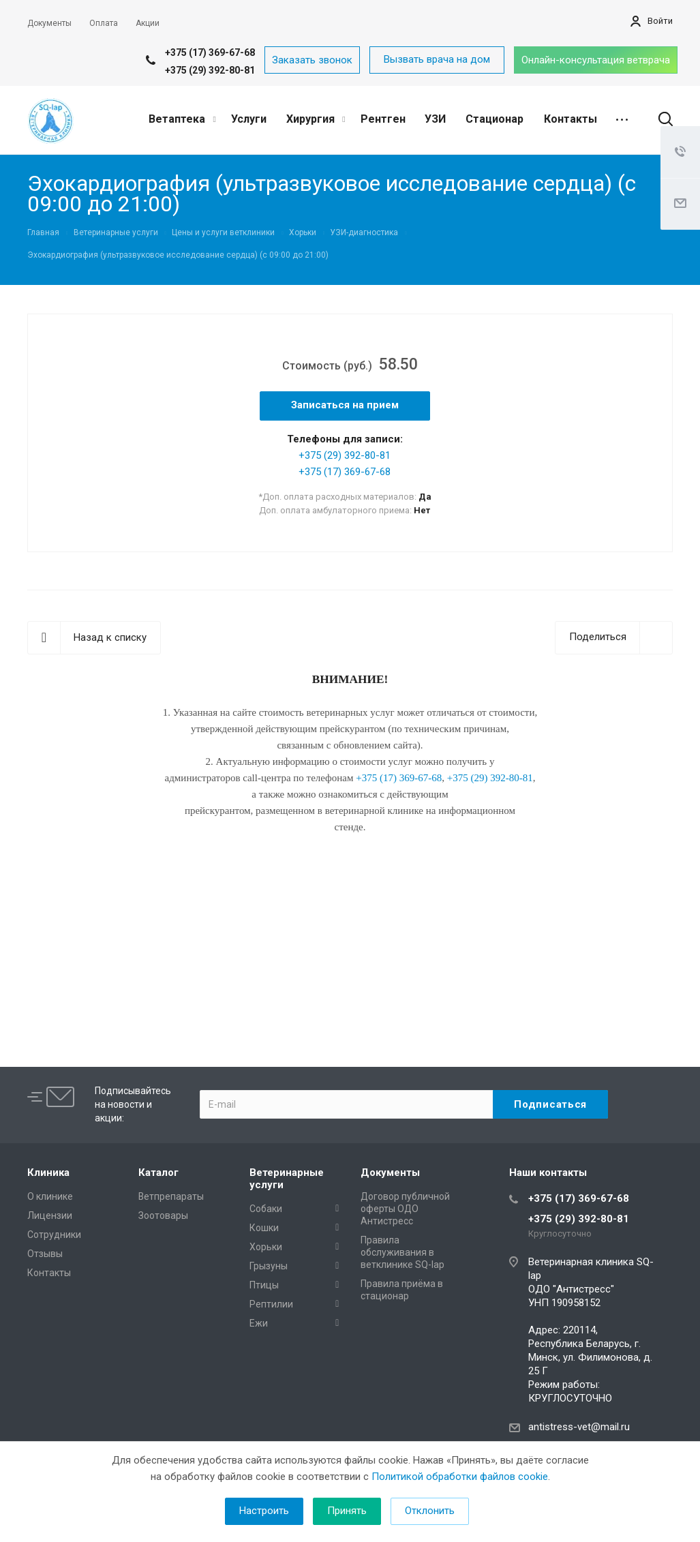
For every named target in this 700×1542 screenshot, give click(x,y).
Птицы (264, 1285)
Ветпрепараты (171, 1196)
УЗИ (435, 118)
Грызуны (268, 1265)
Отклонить (430, 1511)
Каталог (158, 1172)
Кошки (264, 1227)
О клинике (50, 1196)
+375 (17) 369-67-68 (210, 52)
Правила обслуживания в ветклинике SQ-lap (402, 1252)
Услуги (249, 118)
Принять (347, 1511)
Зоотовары (163, 1215)
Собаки (265, 1208)
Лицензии (49, 1215)
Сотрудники (54, 1234)
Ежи (258, 1323)
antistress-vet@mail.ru (579, 1427)
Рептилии (271, 1304)
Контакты (570, 118)
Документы (390, 1172)
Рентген (383, 118)
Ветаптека (182, 118)
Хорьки (265, 1246)
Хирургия (315, 118)
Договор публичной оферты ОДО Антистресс (405, 1208)
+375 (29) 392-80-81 (210, 70)
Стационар (494, 118)
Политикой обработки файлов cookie (459, 1476)
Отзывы (45, 1253)
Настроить (264, 1511)
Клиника (48, 1172)
